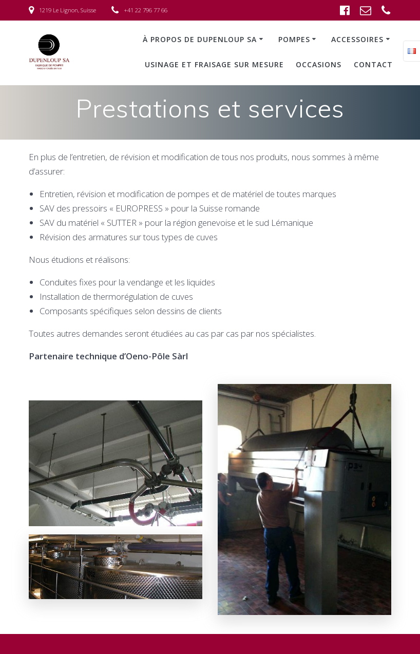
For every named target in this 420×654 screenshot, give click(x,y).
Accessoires (357, 39)
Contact (373, 64)
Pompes (294, 39)
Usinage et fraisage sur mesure (214, 64)
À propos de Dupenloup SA (200, 39)
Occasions (318, 64)
